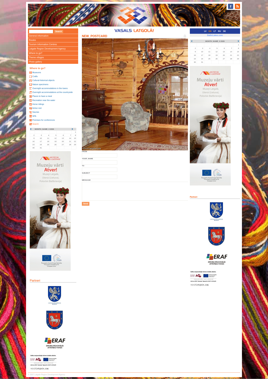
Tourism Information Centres (43, 44)
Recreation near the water (43, 100)
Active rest (37, 108)
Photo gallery (35, 61)
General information (38, 36)
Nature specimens (40, 84)
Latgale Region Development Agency (47, 48)
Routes (32, 40)
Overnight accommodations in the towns (50, 88)
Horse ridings (38, 104)
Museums (36, 72)
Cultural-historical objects (43, 80)
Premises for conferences (43, 120)
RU (219, 31)
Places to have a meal (42, 96)
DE (224, 31)
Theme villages (36, 57)
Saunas (35, 112)
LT (215, 31)
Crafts (35, 76)
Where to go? (35, 53)
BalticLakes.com (215, 35)
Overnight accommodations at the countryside (52, 92)
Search (35, 124)
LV (205, 31)
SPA (34, 116)
